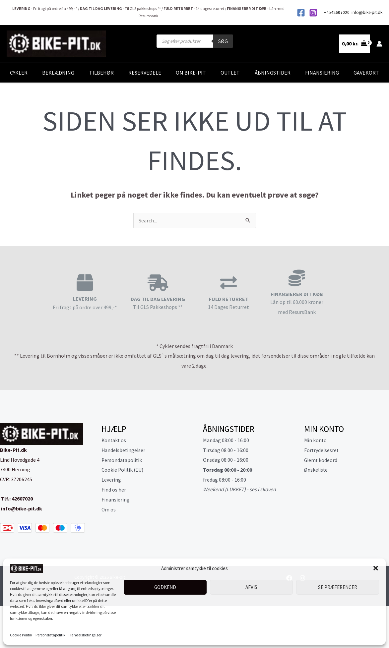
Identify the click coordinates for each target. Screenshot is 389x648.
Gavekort (366, 72)
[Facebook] (301, 13)
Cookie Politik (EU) (123, 469)
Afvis (251, 587)
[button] (375, 568)
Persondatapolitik (50, 634)
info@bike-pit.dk (367, 12)
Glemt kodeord (321, 459)
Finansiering (322, 72)
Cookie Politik (21, 634)
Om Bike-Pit (191, 72)
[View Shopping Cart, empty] (354, 43)
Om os (108, 509)
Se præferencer (337, 587)
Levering (111, 479)
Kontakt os (114, 440)
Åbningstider (273, 72)
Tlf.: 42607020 (16, 498)
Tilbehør (101, 72)
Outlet (230, 72)
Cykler (19, 72)
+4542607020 (337, 12)
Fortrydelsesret (322, 450)
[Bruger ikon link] (379, 44)
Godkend (165, 587)
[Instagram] (313, 13)
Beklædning (58, 72)
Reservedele (144, 72)
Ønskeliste (316, 469)
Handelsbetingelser (85, 634)
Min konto (315, 440)
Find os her (113, 489)
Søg (223, 41)
